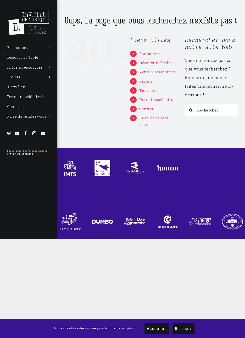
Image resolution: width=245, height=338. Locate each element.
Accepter (157, 328)
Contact (146, 108)
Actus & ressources (157, 72)
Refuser (183, 328)
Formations (150, 53)
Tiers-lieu (148, 90)
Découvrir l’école (155, 62)
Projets (145, 81)
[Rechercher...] (211, 110)
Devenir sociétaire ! (157, 99)
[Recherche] (191, 110)
